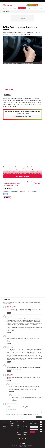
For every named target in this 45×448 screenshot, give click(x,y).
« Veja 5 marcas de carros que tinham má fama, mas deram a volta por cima (12, 183)
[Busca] (18, 5)
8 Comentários (7, 94)
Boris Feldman (9, 89)
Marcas (11, 425)
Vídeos (17, 432)
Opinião (24, 424)
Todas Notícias (6, 191)
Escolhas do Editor (14, 191)
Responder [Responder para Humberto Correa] (8, 380)
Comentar (39, 417)
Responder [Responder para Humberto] (8, 343)
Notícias (7, 11)
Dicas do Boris (19, 429)
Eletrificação (18, 434)
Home (4, 11)
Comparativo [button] (13, 8)
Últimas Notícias (17, 425)
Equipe (4, 426)
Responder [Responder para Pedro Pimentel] (8, 332)
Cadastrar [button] (32, 431)
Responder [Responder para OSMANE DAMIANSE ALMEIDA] (11, 391)
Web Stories (25, 432)
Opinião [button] (40, 8)
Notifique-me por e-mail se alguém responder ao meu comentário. (22, 414)
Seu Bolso (34, 191)
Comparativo (12, 427)
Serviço (29, 191)
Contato (4, 428)
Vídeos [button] (29, 8)
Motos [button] (34, 8)
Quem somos (5, 424)
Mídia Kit (4, 431)
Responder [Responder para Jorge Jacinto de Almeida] (8, 312)
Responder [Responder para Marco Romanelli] (8, 361)
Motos (17, 427)
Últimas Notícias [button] (22, 8)
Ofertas (24, 434)
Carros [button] (5, 8)
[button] (24, 5)
